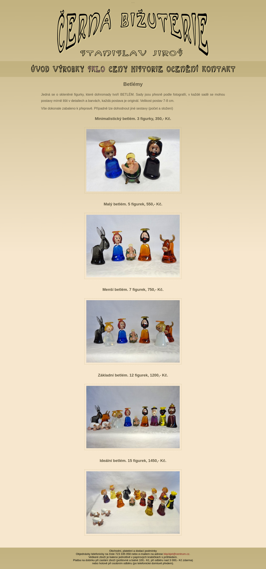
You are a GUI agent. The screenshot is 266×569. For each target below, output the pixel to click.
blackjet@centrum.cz (176, 553)
